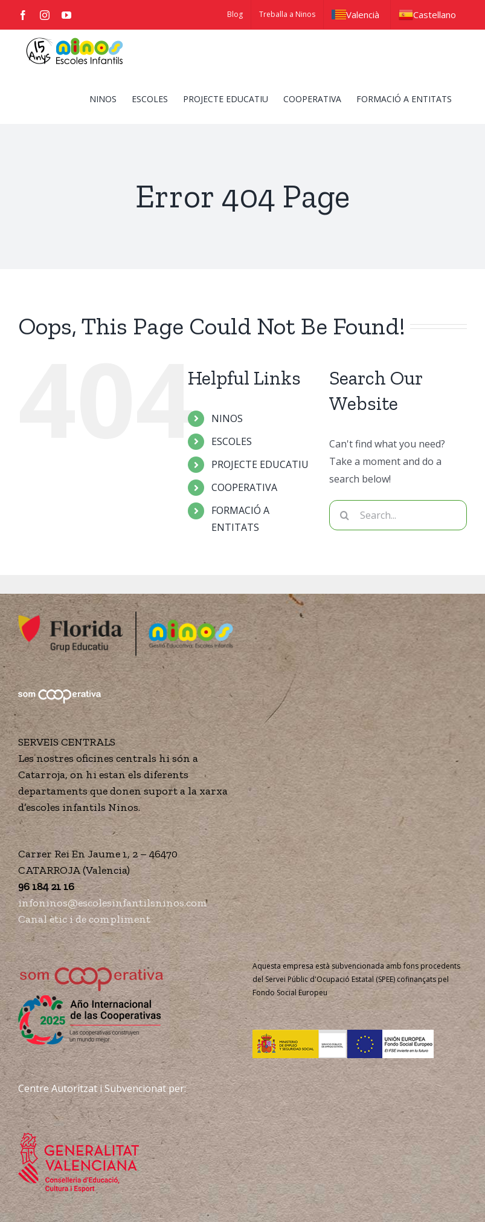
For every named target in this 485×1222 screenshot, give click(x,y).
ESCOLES (231, 441)
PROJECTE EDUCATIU (260, 464)
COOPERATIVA (244, 487)
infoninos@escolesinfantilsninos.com (112, 902)
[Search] (344, 515)
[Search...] (398, 515)
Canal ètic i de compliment (84, 919)
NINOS (227, 418)
